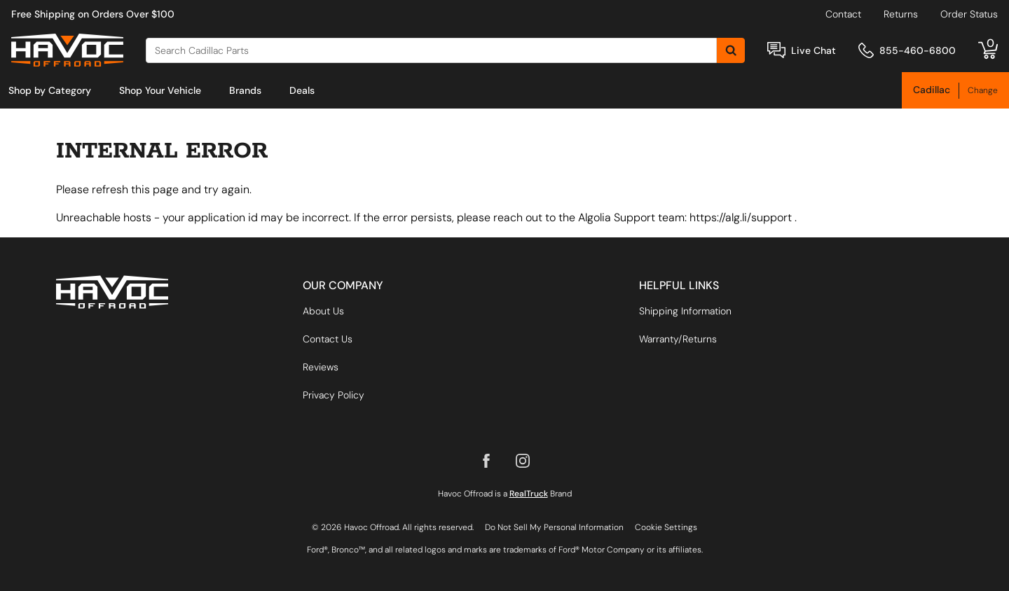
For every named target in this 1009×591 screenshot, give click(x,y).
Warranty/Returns (678, 339)
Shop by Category (49, 90)
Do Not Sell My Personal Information (554, 527)
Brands (245, 90)
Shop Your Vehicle (160, 90)
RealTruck (528, 493)
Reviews (320, 367)
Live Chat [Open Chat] (813, 50)
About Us (323, 311)
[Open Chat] (776, 50)
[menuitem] (49, 90)
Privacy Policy (333, 395)
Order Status (969, 14)
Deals (302, 90)
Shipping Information (685, 311)
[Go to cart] (988, 50)
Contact (843, 14)
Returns (901, 14)
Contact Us (327, 339)
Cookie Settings (666, 527)
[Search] (431, 50)
